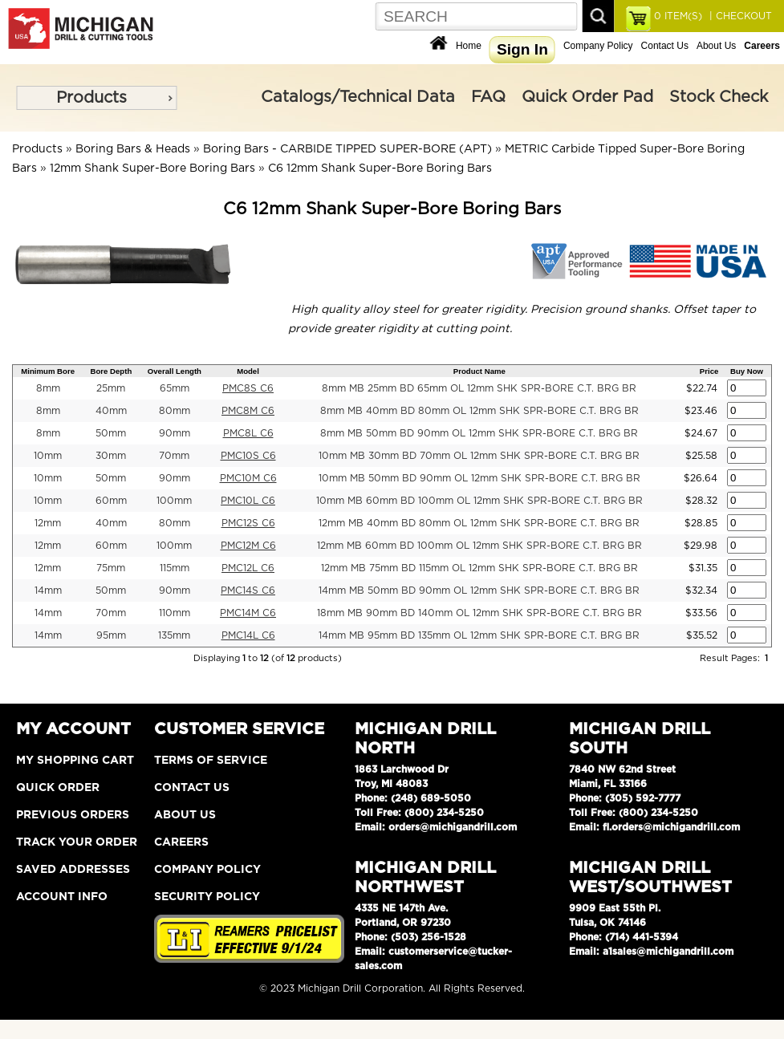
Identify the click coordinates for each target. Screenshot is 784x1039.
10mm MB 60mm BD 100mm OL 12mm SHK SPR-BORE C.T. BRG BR (479, 500)
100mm (174, 500)
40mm (111, 411)
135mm (174, 635)
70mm (174, 456)
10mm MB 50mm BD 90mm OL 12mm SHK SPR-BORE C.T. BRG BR (479, 478)
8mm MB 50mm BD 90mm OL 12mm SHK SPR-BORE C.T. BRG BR (479, 433)
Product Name (479, 371)
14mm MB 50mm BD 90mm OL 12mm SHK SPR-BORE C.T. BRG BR (479, 590)
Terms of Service (210, 760)
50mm (110, 433)
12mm (48, 523)
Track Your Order (76, 842)
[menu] (96, 98)
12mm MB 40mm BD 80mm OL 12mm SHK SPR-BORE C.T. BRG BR (479, 523)
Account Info (62, 897)
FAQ (488, 97)
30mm (110, 456)
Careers (181, 842)
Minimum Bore (48, 371)
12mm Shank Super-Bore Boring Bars (152, 168)
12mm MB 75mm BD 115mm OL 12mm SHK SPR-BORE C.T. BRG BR (479, 568)
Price (709, 371)
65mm (174, 388)
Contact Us (665, 45)
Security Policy (207, 897)
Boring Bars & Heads (132, 149)
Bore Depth (111, 371)
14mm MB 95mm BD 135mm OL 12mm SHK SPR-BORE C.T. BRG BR (479, 635)
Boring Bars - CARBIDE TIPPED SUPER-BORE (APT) (347, 149)
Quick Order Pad (587, 97)
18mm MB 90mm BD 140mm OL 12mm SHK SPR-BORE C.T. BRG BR (479, 613)
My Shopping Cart (75, 760)
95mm (111, 635)
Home (468, 45)
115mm (174, 568)
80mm (174, 411)
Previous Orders (72, 815)
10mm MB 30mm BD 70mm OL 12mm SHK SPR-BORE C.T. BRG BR (479, 456)
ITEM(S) (678, 16)
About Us (716, 45)
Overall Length (174, 371)
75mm (110, 568)
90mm (174, 433)
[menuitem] (96, 98)
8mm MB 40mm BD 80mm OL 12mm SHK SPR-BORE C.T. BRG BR (479, 411)
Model (248, 371)
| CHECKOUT (739, 16)
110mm (174, 613)
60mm (111, 500)
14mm (48, 590)
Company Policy (598, 45)
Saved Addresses (73, 869)
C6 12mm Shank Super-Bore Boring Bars (380, 168)
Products (91, 98)
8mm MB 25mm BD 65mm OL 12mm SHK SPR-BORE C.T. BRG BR (479, 388)
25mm (110, 388)
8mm (48, 388)
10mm (48, 456)
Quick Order (58, 787)
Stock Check (718, 97)
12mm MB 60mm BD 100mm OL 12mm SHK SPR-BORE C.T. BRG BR (479, 545)
